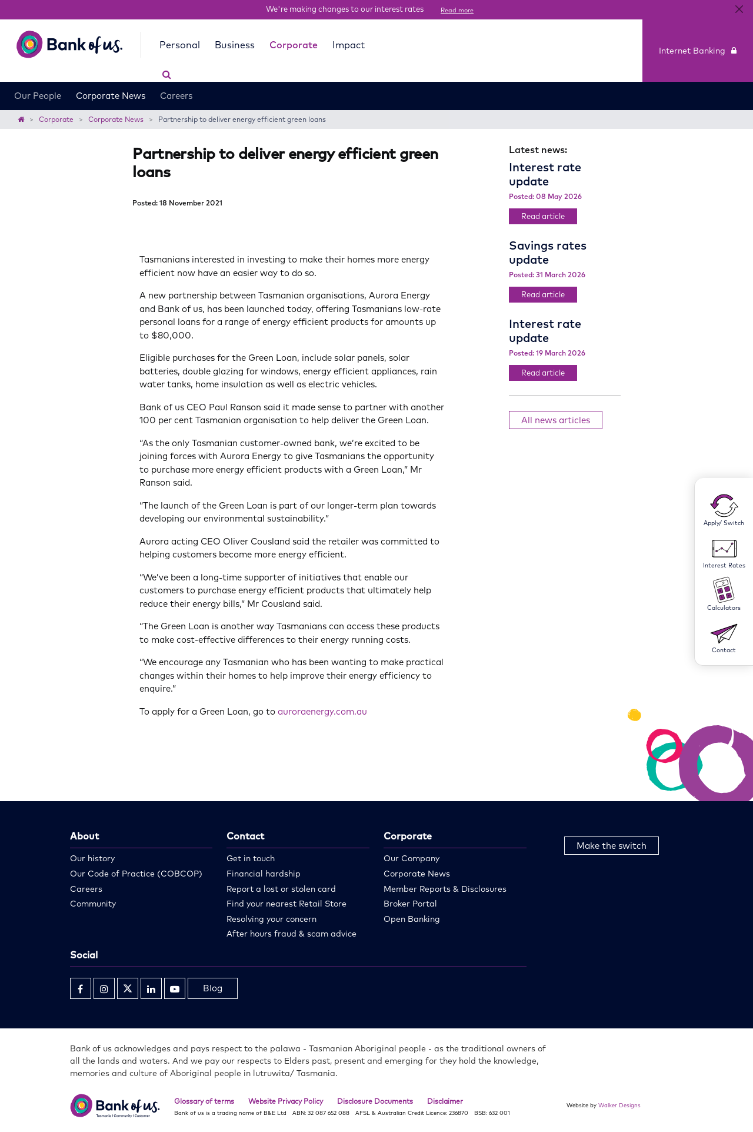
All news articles (555, 420)
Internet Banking (698, 43)
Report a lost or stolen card (281, 889)
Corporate (291, 45)
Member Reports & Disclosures (445, 889)
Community (93, 903)
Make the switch (612, 845)
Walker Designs (619, 1104)
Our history (92, 858)
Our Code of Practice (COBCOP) (136, 873)
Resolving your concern (271, 919)
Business (232, 45)
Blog (212, 988)
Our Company (411, 858)
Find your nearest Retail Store (286, 903)
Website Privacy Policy (285, 1101)
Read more (457, 10)
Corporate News (110, 81)
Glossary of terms (204, 1101)
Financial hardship (263, 873)
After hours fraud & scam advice (291, 933)
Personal (177, 45)
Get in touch (250, 858)
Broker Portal (410, 903)
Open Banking (412, 919)
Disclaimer (445, 1101)
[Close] (739, 9)
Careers (176, 81)
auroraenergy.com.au (322, 711)
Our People (37, 81)
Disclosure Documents (375, 1101)
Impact (346, 45)
